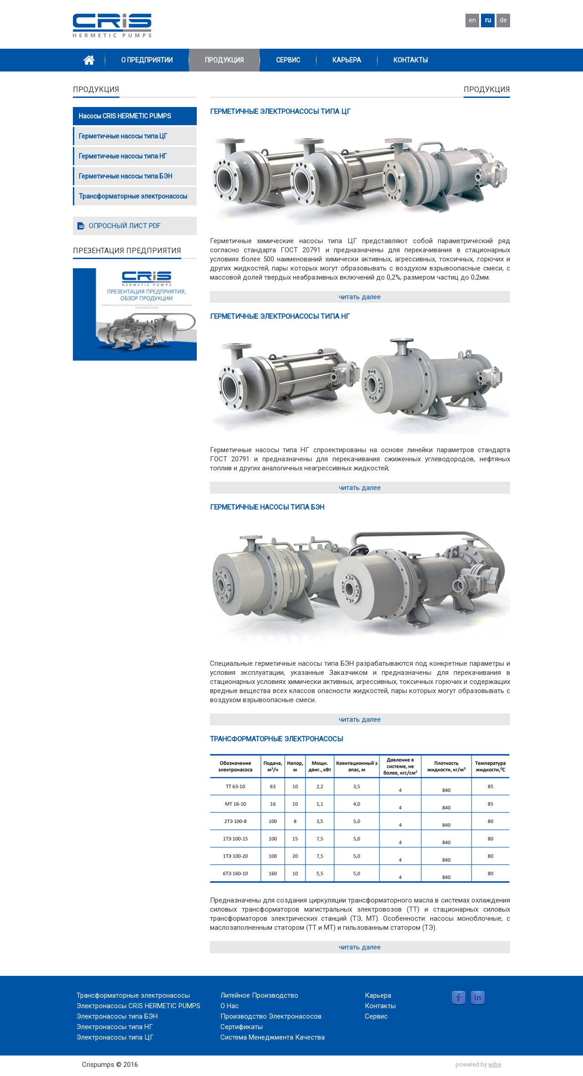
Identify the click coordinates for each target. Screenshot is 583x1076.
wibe (494, 1064)
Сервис (288, 60)
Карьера (346, 60)
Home (89, 60)
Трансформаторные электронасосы (276, 739)
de (503, 20)
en (472, 20)
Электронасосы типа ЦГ (115, 1037)
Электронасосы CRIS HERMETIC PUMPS (138, 1006)
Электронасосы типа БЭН (117, 1016)
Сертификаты (241, 1027)
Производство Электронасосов (271, 1016)
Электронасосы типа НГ (115, 1027)
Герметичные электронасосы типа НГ (280, 316)
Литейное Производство (259, 995)
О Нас (229, 1006)
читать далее (360, 297)
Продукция (224, 60)
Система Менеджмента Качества (272, 1037)
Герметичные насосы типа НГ (123, 156)
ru (488, 20)
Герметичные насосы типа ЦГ (123, 136)
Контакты (411, 60)
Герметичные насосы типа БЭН (267, 507)
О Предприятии (147, 60)
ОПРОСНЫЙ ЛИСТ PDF (125, 226)
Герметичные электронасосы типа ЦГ (280, 111)
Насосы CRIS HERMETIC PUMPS (125, 116)
